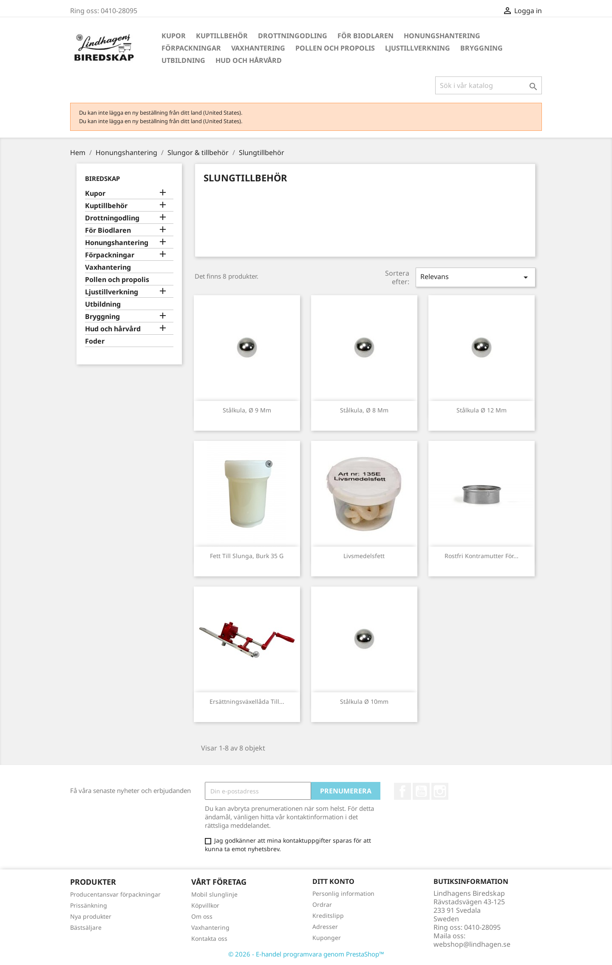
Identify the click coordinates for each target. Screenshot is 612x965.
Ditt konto (333, 881)
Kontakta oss (209, 938)
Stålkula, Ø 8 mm (364, 410)
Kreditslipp (328, 915)
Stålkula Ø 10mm (364, 701)
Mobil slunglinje (214, 894)
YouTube (421, 791)
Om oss (201, 916)
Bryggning (481, 48)
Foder (95, 341)
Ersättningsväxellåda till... (247, 701)
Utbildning (183, 60)
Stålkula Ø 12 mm (481, 410)
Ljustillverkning (417, 48)
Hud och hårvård (248, 60)
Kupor (174, 35)
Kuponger (326, 938)
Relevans (475, 277)
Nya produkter (90, 916)
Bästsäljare (86, 927)
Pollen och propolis (335, 48)
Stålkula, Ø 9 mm (247, 410)
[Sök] (488, 85)
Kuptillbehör (222, 35)
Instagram (439, 791)
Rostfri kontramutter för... (481, 556)
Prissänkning (88, 905)
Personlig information (343, 893)
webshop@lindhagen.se (472, 944)
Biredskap (102, 178)
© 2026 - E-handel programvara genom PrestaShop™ (306, 954)
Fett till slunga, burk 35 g (246, 556)
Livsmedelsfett (364, 556)
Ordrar (322, 904)
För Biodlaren (365, 35)
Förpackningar (191, 48)
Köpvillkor (205, 905)
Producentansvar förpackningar (115, 894)
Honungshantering (442, 35)
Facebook (402, 791)
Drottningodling (292, 35)
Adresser (325, 927)
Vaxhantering (258, 48)
